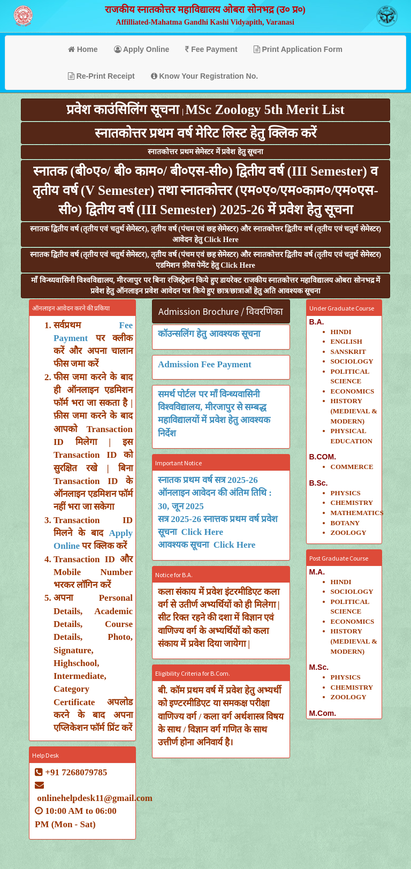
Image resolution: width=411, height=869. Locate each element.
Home (83, 49)
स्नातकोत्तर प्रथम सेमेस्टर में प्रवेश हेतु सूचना (205, 152)
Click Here (202, 532)
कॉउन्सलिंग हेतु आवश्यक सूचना (209, 334)
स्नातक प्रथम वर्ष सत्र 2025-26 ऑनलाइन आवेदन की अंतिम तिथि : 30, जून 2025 (215, 493)
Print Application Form (298, 49)
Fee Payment (211, 49)
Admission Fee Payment (205, 364)
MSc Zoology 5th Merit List (265, 109)
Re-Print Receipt (101, 76)
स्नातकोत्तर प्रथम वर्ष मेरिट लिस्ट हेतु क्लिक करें (205, 133)
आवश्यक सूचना (186, 545)
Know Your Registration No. (204, 76)
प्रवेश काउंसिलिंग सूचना (124, 109)
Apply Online (142, 49)
